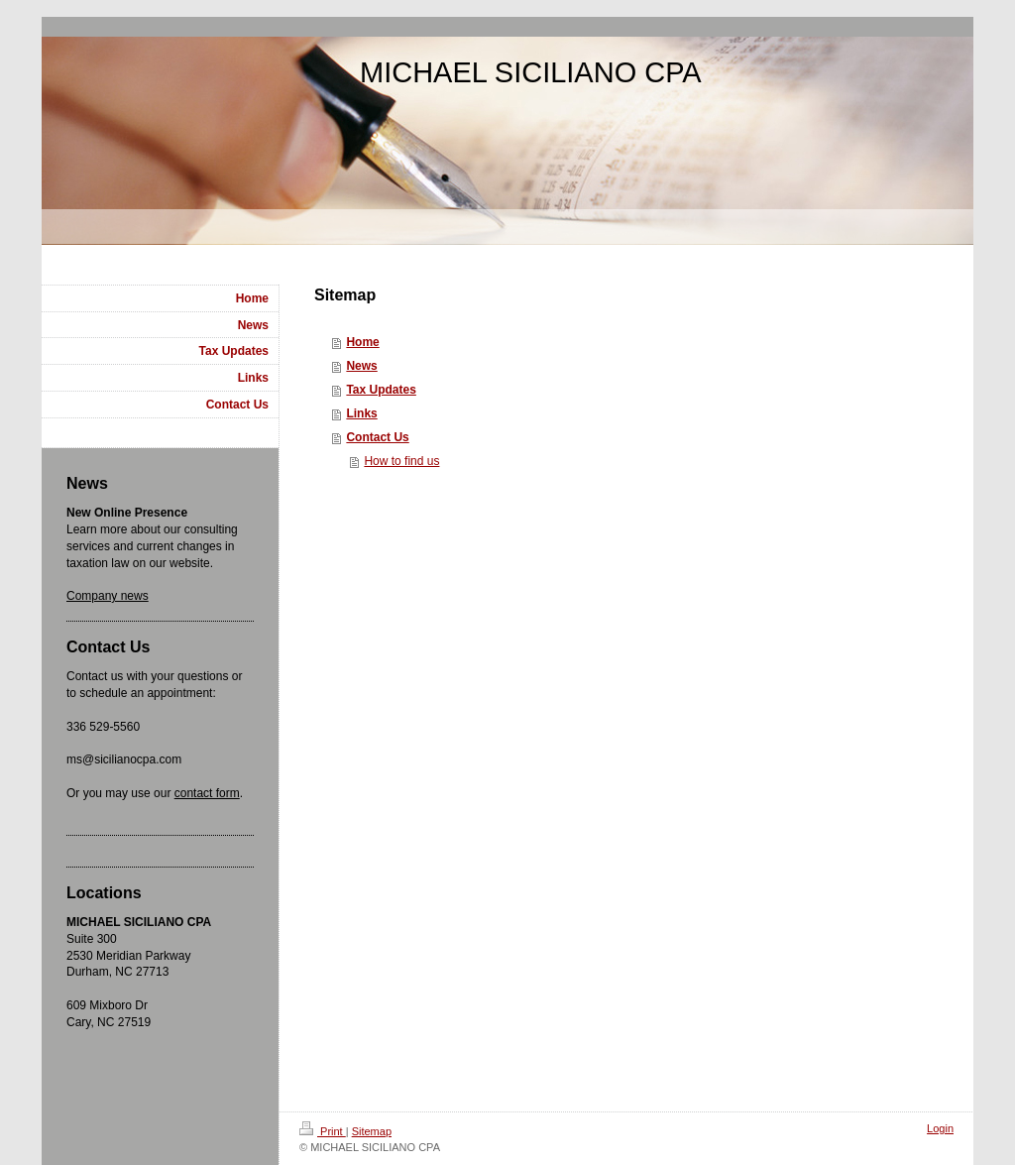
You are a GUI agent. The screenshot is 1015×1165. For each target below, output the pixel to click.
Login (940, 1128)
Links (361, 413)
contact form (207, 793)
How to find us (401, 461)
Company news (107, 596)
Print (322, 1131)
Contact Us (377, 437)
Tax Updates (380, 390)
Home (362, 342)
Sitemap (372, 1131)
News (361, 366)
